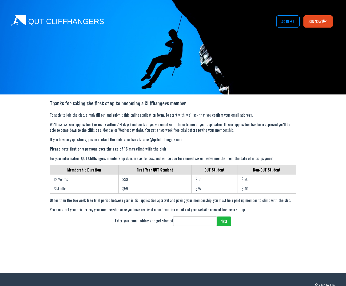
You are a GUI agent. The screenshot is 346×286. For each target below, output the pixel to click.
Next (224, 221)
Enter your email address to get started (144, 221)
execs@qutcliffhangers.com (162, 139)
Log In (287, 21)
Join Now (317, 21)
